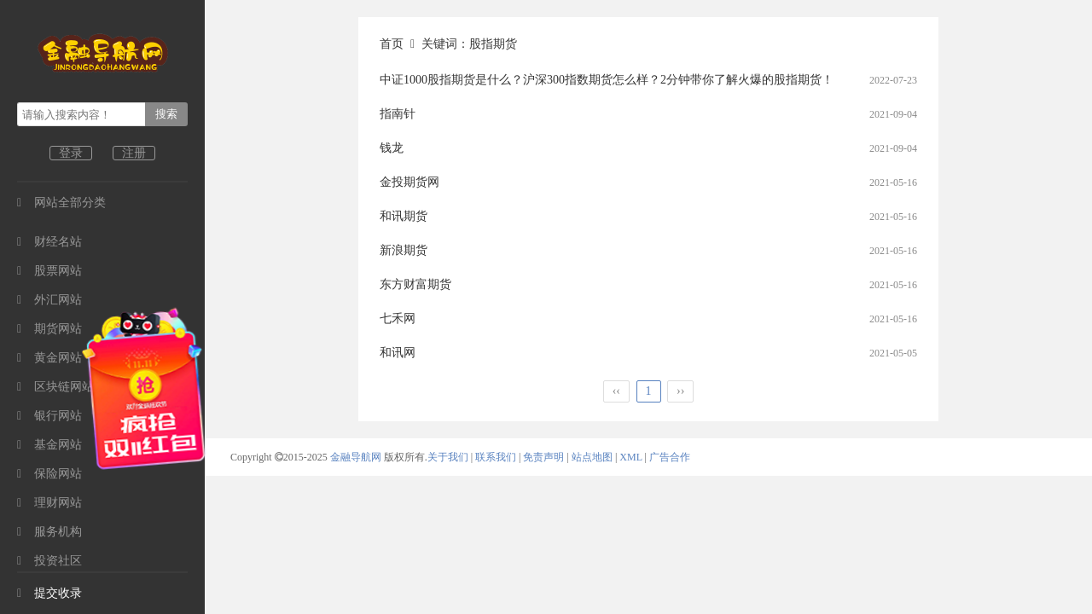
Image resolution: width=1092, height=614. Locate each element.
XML (630, 457)
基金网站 (49, 444)
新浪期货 (403, 250)
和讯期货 (403, 216)
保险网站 (49, 473)
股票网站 (49, 270)
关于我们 (447, 457)
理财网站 (49, 502)
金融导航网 (357, 457)
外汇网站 (49, 299)
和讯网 (397, 352)
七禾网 (397, 318)
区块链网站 (55, 386)
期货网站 (49, 328)
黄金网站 (49, 357)
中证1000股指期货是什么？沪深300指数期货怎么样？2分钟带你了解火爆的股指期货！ (607, 79)
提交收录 (49, 593)
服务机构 (49, 531)
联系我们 (495, 457)
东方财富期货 (415, 284)
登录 (71, 153)
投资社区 (49, 560)
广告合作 (669, 457)
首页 (392, 44)
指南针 (397, 113)
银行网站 (49, 415)
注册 (134, 153)
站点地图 (592, 457)
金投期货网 (409, 182)
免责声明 (543, 457)
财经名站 (49, 241)
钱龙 (392, 148)
